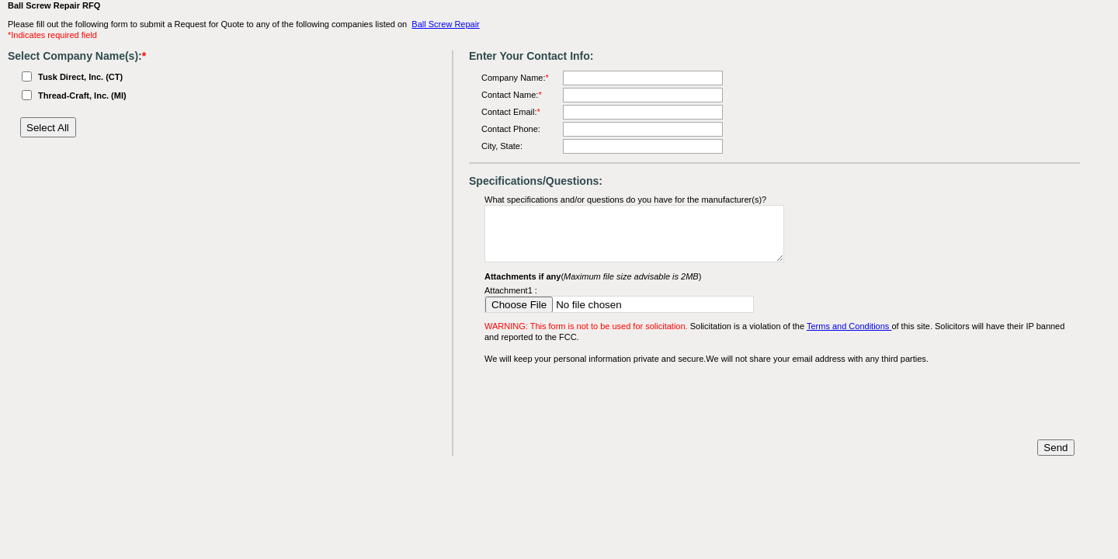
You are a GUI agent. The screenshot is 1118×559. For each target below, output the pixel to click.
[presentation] (602, 402)
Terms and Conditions (849, 326)
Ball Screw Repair (445, 24)
